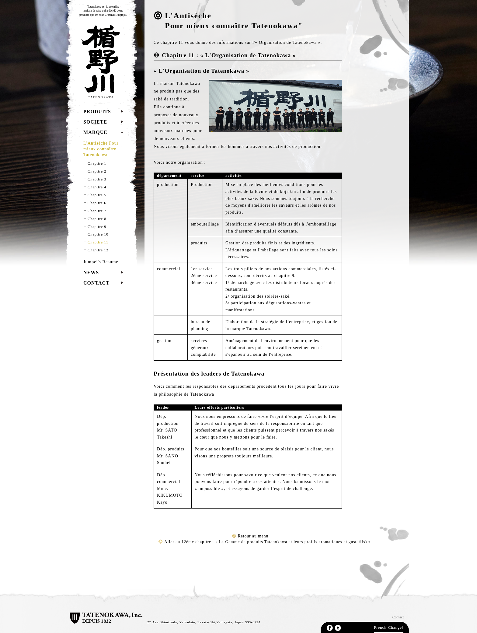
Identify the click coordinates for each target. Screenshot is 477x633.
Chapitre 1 (97, 163)
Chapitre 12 (98, 250)
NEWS (91, 272)
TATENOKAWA (99, 61)
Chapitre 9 (97, 227)
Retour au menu (253, 536)
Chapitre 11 (98, 242)
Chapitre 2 (97, 171)
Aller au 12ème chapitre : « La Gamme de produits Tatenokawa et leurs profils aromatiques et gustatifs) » (267, 542)
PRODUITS (97, 111)
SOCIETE (95, 121)
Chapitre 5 (97, 195)
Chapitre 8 (97, 219)
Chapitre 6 (97, 203)
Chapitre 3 (97, 179)
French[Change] (388, 627)
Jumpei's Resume (100, 261)
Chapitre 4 (97, 187)
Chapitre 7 (97, 211)
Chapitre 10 (98, 234)
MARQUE (95, 132)
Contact (398, 617)
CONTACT (96, 282)
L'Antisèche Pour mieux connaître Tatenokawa (101, 149)
